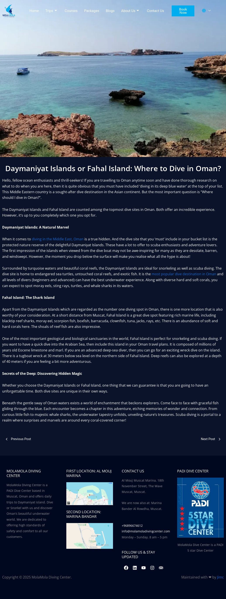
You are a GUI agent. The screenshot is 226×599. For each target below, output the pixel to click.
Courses (71, 11)
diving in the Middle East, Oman (58, 239)
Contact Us (155, 11)
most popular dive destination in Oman (184, 274)
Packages (91, 11)
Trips (51, 11)
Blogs (110, 11)
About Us (130, 11)
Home (34, 11)
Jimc (220, 577)
